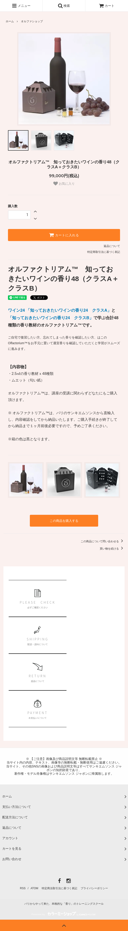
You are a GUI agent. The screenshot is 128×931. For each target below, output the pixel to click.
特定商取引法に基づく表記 (103, 252)
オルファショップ (32, 21)
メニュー (21, 5)
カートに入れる (64, 234)
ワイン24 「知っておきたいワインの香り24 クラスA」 (59, 310)
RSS (23, 888)
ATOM (34, 888)
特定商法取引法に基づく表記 (59, 888)
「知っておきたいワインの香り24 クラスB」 (50, 318)
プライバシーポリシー (94, 888)
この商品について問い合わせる (103, 541)
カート (106, 5)
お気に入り (64, 183)
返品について (112, 246)
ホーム (10, 21)
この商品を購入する (64, 521)
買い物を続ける (112, 548)
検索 (64, 5)
